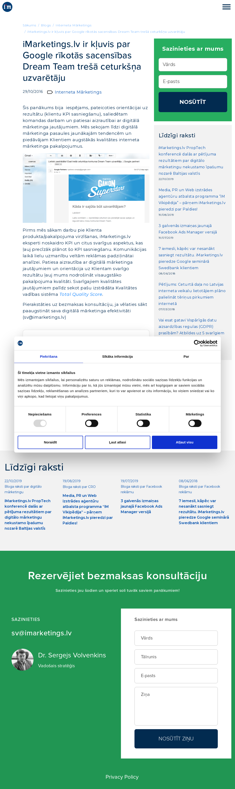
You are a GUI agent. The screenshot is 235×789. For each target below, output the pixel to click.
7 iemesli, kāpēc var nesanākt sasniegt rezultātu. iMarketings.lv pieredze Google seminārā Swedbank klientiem (191, 258)
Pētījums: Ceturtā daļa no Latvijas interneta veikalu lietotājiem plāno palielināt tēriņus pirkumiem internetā (192, 294)
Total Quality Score (80, 294)
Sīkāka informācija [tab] (117, 356)
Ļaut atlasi (117, 442)
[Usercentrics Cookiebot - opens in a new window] (197, 343)
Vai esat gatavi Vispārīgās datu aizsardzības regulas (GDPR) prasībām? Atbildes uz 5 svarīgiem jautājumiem (191, 330)
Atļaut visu (184, 442)
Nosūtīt (192, 102)
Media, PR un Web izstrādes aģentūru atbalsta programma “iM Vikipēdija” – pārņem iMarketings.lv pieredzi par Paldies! (192, 199)
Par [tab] (186, 356)
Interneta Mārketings (78, 92)
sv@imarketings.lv (41, 633)
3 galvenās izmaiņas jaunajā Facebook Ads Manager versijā (188, 229)
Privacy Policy (122, 777)
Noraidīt (50, 442)
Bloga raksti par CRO (79, 487)
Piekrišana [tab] (48, 356)
